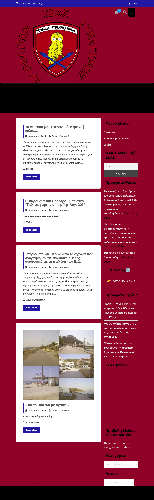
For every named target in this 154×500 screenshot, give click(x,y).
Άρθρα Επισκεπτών (36, 299)
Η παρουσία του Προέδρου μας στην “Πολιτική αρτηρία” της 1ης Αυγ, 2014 (55, 203)
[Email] (121, 166)
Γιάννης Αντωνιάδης (60, 136)
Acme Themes (127, 494)
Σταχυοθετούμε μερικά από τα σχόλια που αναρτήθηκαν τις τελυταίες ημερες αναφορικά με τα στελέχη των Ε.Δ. (59, 258)
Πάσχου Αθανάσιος (115, 343)
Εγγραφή (109, 132)
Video (29, 222)
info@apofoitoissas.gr (29, 3)
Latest (29, 168)
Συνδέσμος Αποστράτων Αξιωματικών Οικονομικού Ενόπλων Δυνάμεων (119, 352)
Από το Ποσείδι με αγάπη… (47, 405)
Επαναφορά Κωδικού (116, 138)
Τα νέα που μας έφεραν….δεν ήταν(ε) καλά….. (54, 129)
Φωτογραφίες (32, 422)
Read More (32, 176)
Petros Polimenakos (116, 323)
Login (107, 144)
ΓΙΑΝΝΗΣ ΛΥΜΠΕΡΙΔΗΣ (118, 304)
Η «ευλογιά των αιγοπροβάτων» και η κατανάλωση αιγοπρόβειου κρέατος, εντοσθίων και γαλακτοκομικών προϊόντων (121, 233)
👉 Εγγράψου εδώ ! (121, 281)
